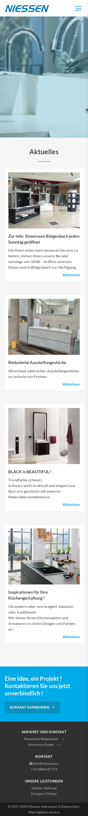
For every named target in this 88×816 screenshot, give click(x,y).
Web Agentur (38, 812)
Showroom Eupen (41, 744)
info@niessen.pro (46, 763)
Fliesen (51, 794)
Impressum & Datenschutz (60, 806)
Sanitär (36, 788)
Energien (37, 794)
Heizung (50, 788)
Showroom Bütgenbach (41, 739)
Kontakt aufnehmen (29, 707)
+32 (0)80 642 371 (44, 769)
